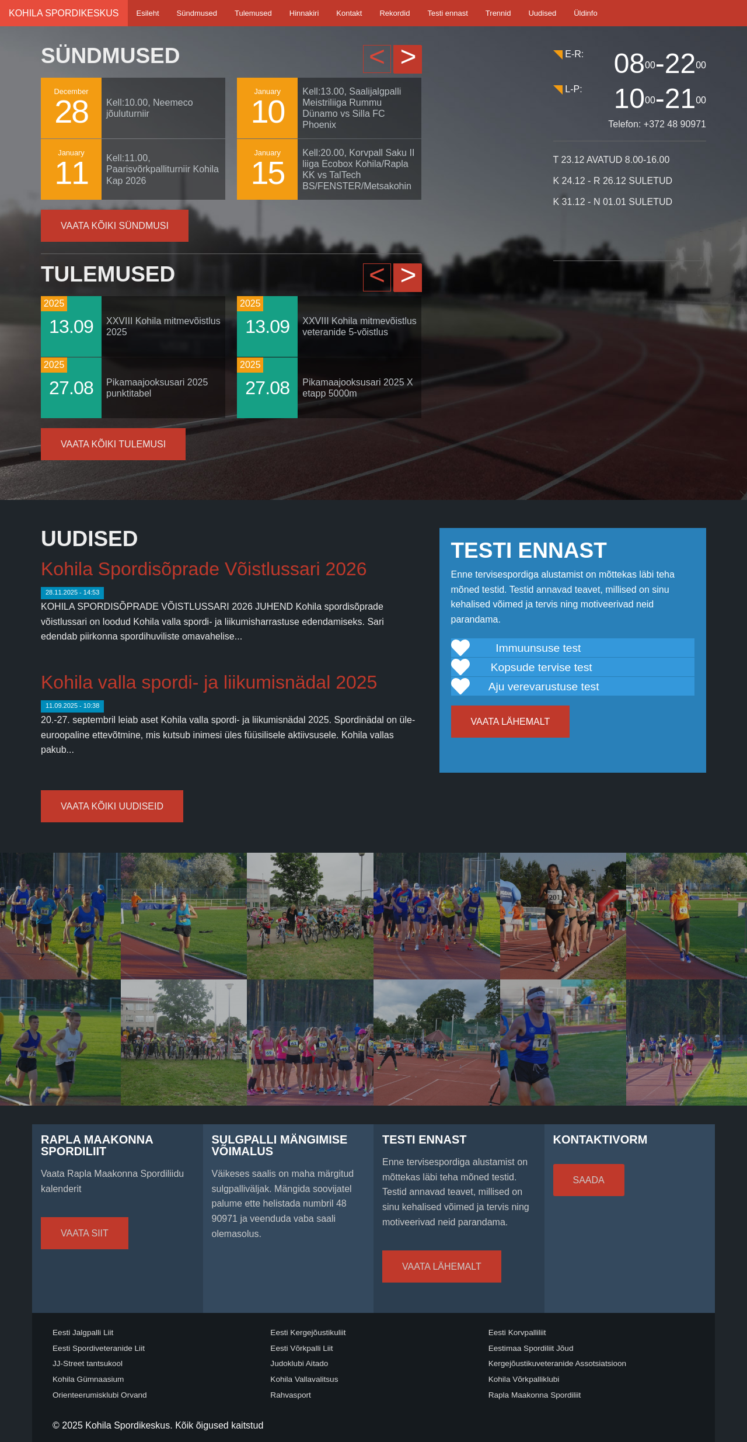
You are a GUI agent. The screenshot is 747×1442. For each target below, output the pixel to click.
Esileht (148, 13)
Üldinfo (585, 13)
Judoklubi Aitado (299, 1363)
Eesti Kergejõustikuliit (307, 1332)
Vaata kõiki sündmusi (115, 226)
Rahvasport (290, 1395)
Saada (589, 1180)
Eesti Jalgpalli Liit (83, 1332)
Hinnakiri (304, 13)
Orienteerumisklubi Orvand (100, 1395)
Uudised (542, 13)
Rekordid (394, 13)
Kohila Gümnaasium (88, 1379)
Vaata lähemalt (510, 722)
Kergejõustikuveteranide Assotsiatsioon (557, 1363)
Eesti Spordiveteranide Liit (99, 1348)
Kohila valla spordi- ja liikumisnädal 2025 (209, 682)
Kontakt (349, 13)
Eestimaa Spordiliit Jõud (531, 1348)
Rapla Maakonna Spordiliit (534, 1395)
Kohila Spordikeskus (64, 13)
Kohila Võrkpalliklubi (524, 1379)
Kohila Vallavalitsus (304, 1379)
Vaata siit (85, 1233)
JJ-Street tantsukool (88, 1363)
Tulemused (253, 13)
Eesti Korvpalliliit (517, 1332)
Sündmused (197, 13)
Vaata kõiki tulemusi (113, 444)
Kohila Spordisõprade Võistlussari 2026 (204, 568)
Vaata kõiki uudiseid (112, 806)
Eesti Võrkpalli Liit (301, 1348)
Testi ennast (447, 13)
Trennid (498, 13)
